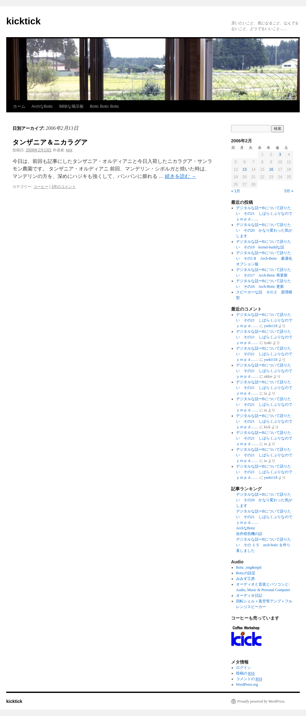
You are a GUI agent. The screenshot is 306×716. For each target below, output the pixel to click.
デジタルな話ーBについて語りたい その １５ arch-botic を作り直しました (263, 545)
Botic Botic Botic (104, 106)
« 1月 (235, 191)
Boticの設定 (245, 573)
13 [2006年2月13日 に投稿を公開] (244, 169)
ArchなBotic (42, 106)
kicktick (23, 21)
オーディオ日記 (249, 595)
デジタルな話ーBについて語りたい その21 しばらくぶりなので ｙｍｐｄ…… (266, 213)
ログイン (243, 667)
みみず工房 (245, 578)
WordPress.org (247, 684)
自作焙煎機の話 (249, 534)
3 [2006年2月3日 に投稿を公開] (280, 154)
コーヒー (40, 186)
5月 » (289, 191)
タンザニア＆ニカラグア (50, 142)
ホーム (19, 106)
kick (69, 150)
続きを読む (180, 176)
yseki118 (271, 326)
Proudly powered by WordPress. (261, 701)
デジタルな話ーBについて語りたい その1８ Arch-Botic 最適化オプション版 (264, 258)
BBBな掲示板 (71, 106)
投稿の (245, 673)
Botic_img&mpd (248, 567)
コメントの (249, 679)
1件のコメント (64, 186)
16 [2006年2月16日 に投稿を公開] (271, 169)
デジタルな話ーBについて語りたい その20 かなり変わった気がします (264, 230)
